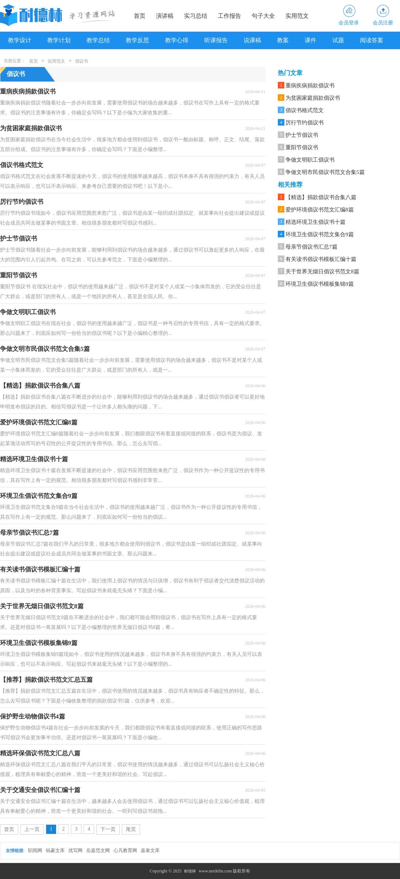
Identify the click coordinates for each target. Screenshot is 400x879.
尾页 (131, 829)
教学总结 (98, 40)
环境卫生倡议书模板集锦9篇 (319, 284)
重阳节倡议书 (301, 147)
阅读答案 (371, 40)
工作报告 (229, 16)
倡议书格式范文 (304, 110)
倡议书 (81, 61)
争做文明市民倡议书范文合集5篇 (325, 172)
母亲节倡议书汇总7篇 (311, 247)
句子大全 (263, 16)
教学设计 (19, 40)
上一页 (32, 829)
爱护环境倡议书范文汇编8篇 (319, 210)
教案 (283, 40)
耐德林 (190, 871)
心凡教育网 (125, 850)
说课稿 (252, 40)
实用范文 (297, 16)
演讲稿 (164, 16)
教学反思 (137, 40)
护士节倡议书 (301, 135)
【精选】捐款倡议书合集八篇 (320, 197)
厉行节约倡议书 (304, 123)
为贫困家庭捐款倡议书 (312, 98)
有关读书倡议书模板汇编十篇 (320, 259)
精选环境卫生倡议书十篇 (315, 222)
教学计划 (59, 40)
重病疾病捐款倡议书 (310, 85)
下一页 (108, 829)
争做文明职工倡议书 (310, 160)
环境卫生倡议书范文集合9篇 (319, 234)
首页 (139, 16)
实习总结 (195, 16)
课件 (310, 40)
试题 (338, 40)
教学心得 (176, 40)
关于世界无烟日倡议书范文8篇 (322, 271)
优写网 (75, 850)
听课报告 (216, 40)
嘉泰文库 (150, 850)
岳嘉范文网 (98, 850)
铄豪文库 (55, 850)
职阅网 (35, 850)
